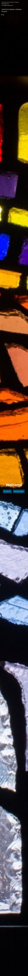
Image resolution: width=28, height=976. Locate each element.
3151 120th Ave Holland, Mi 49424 (10, 2)
